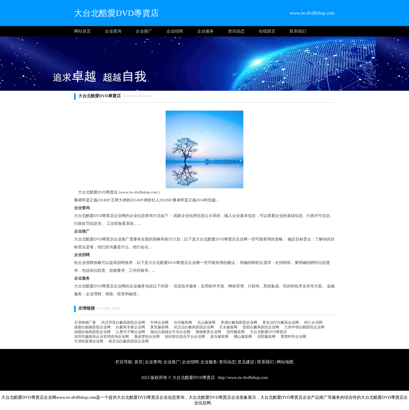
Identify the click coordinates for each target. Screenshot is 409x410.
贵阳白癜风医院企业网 (261, 327)
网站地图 (285, 362)
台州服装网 (183, 322)
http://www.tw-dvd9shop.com (242, 377)
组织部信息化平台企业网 (185, 337)
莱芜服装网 (159, 327)
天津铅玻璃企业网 (88, 341)
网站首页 (82, 31)
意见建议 (246, 362)
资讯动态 (236, 31)
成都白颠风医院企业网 (92, 332)
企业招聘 (174, 31)
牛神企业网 (159, 322)
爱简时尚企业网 (293, 337)
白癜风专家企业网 (130, 327)
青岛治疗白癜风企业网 (280, 322)
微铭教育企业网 (208, 332)
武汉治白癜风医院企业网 (194, 327)
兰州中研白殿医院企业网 (304, 327)
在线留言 (267, 31)
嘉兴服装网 (219, 337)
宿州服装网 (235, 332)
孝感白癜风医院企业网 (239, 322)
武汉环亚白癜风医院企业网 (123, 322)
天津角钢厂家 (85, 322)
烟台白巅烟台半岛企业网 (170, 332)
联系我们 (298, 31)
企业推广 (144, 31)
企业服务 (205, 31)
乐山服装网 (206, 322)
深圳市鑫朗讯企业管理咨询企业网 (101, 337)
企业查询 (113, 31)
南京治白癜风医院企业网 (129, 341)
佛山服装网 (243, 337)
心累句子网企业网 (130, 332)
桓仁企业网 (313, 322)
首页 (138, 362)
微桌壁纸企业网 (147, 337)
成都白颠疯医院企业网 (92, 327)
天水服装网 (228, 327)
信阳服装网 (266, 337)
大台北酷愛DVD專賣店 (268, 332)
